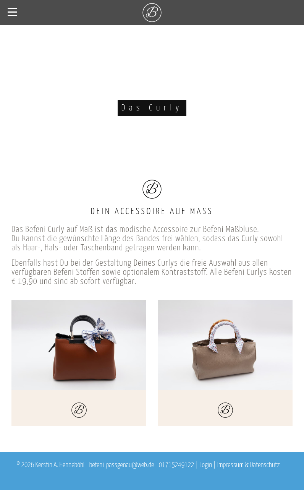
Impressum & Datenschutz (248, 465)
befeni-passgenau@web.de (121, 465)
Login (205, 465)
